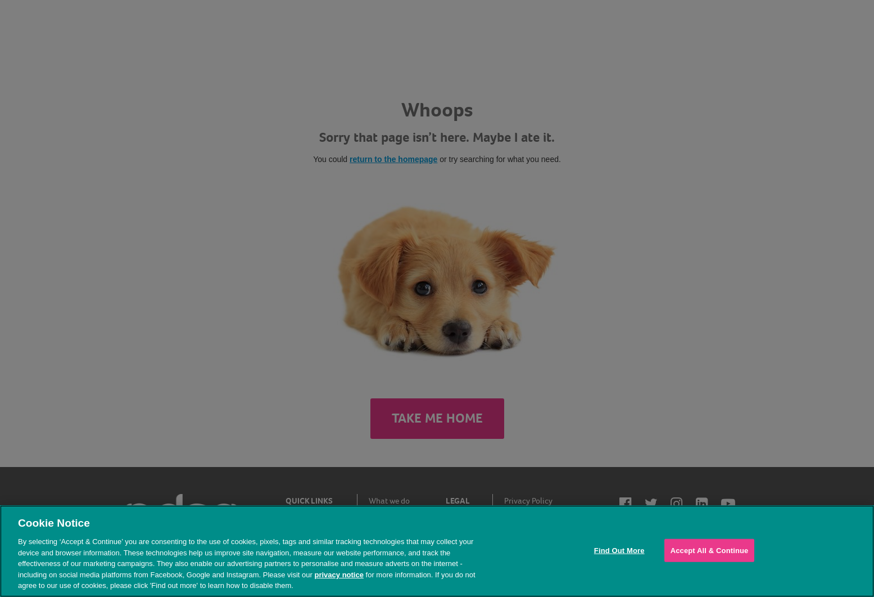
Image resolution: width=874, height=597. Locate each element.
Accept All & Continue (710, 550)
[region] (437, 551)
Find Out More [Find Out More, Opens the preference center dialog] (619, 550)
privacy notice (338, 575)
